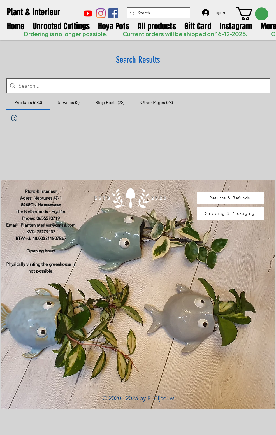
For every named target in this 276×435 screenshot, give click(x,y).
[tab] (28, 102)
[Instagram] (101, 13)
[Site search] (142, 86)
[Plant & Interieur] (38, 12)
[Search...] (158, 13)
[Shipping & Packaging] (230, 213)
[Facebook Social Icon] (113, 13)
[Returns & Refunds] (230, 198)
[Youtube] (88, 13)
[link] (252, 13)
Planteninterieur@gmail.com (48, 225)
